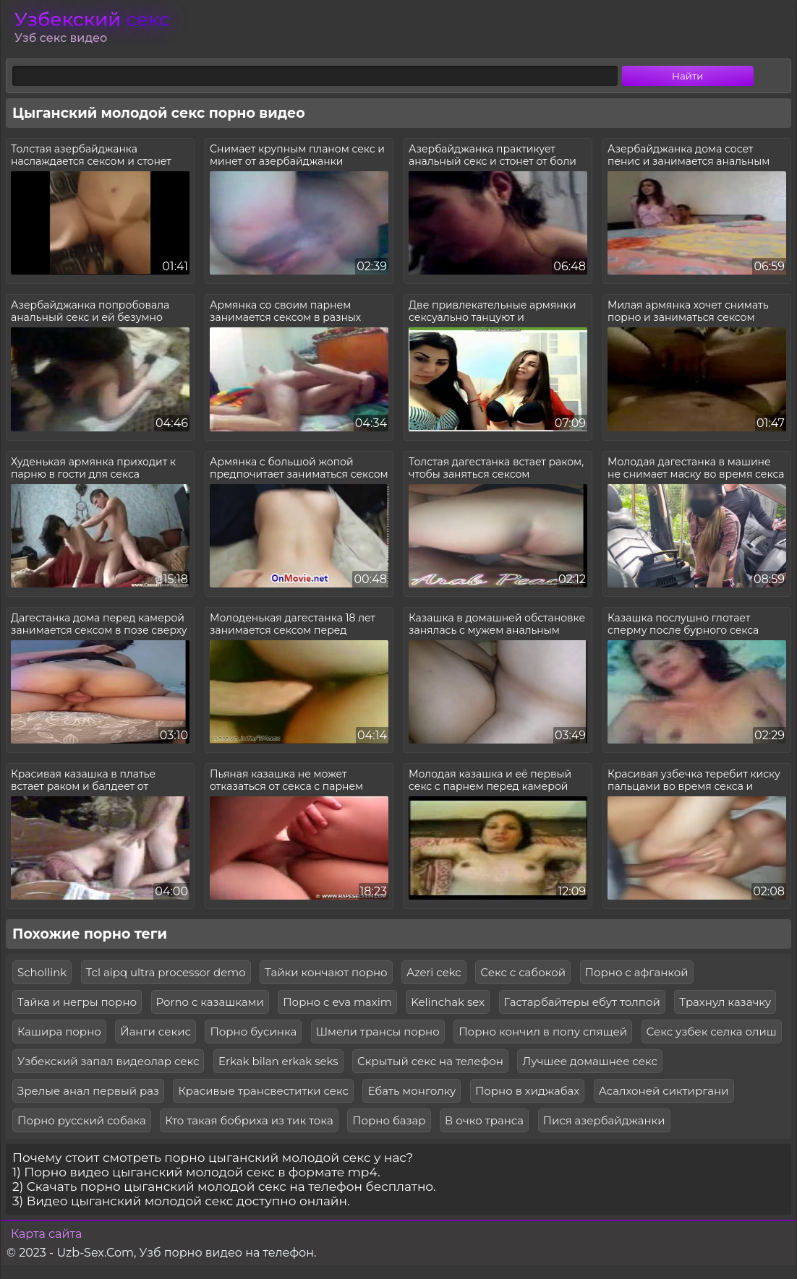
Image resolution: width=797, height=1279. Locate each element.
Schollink (42, 972)
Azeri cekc (433, 972)
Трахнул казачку (725, 1002)
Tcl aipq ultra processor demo (166, 972)
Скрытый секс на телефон (430, 1061)
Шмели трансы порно (378, 1031)
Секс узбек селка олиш (712, 1031)
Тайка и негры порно (77, 1002)
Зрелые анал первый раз (88, 1091)
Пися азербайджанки (604, 1120)
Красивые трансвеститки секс (263, 1091)
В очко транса (484, 1120)
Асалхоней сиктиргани (664, 1091)
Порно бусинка (253, 1031)
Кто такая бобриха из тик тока (249, 1120)
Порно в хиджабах (527, 1091)
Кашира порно (59, 1031)
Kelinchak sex (448, 1002)
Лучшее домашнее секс (589, 1061)
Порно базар (388, 1120)
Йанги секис (155, 1031)
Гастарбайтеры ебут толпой (582, 1002)
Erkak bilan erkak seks (278, 1061)
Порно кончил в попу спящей (543, 1031)
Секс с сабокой (523, 972)
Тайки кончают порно (326, 972)
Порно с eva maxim (337, 1002)
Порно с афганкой (637, 972)
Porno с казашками (210, 1002)
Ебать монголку (411, 1091)
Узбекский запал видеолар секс (108, 1061)
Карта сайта (46, 1234)
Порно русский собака (81, 1120)
